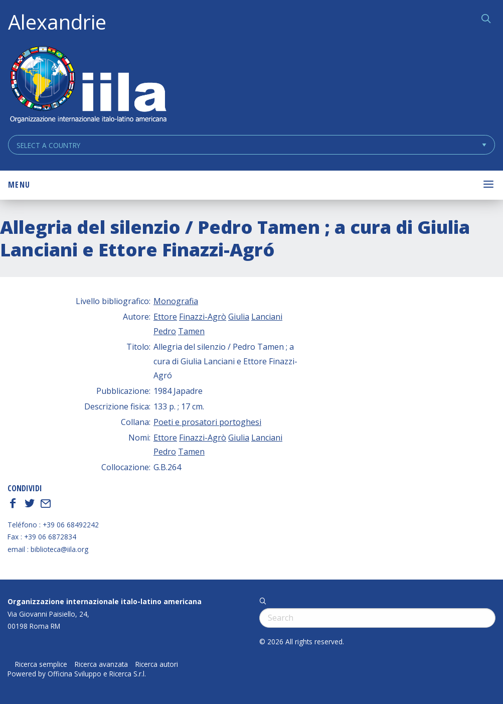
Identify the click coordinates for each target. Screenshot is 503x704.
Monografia (175, 301)
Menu (19, 184)
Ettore (165, 316)
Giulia (238, 316)
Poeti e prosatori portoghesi (207, 422)
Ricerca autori (156, 664)
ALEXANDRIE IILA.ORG (87, 85)
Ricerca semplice (41, 664)
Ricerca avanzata (101, 664)
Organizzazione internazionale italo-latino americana (105, 601)
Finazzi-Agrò (202, 316)
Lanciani (266, 316)
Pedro (164, 331)
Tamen (191, 331)
